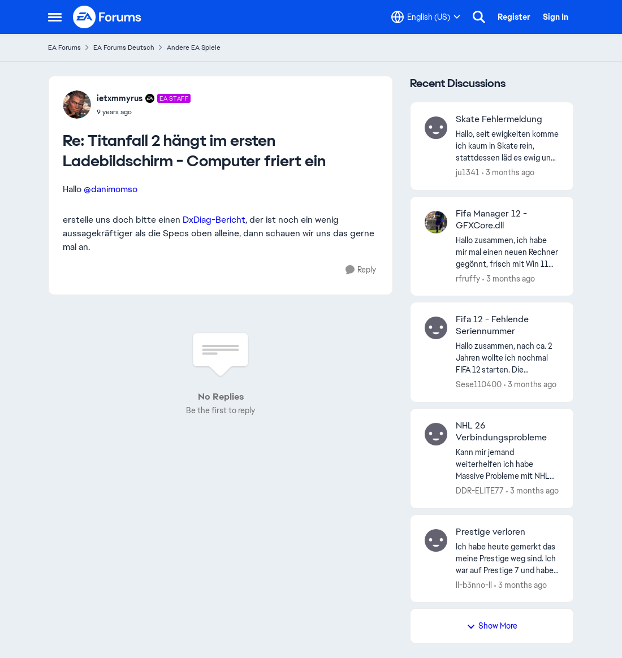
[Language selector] (425, 17)
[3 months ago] (508, 173)
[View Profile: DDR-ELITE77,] (436, 434)
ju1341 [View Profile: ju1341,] (468, 172)
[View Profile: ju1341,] (436, 127)
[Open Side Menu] (54, 16)
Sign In (555, 17)
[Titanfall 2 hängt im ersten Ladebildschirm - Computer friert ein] (144, 112)
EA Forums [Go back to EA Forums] (64, 47)
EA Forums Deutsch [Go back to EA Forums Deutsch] (123, 47)
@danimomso (110, 189)
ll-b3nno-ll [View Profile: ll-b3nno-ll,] (474, 584)
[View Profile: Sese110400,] (436, 328)
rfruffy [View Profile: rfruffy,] (468, 278)
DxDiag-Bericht (214, 220)
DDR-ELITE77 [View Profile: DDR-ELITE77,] (480, 491)
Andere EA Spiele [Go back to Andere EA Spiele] (194, 47)
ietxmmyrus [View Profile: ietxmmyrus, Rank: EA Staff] (119, 98)
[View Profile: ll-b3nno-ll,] (436, 540)
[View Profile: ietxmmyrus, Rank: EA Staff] (77, 104)
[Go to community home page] (107, 17)
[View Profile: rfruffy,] (436, 222)
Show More (491, 626)
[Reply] (360, 270)
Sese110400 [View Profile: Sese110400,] (479, 384)
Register (514, 17)
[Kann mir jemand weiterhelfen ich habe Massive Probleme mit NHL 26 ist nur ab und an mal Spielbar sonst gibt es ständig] (507, 464)
